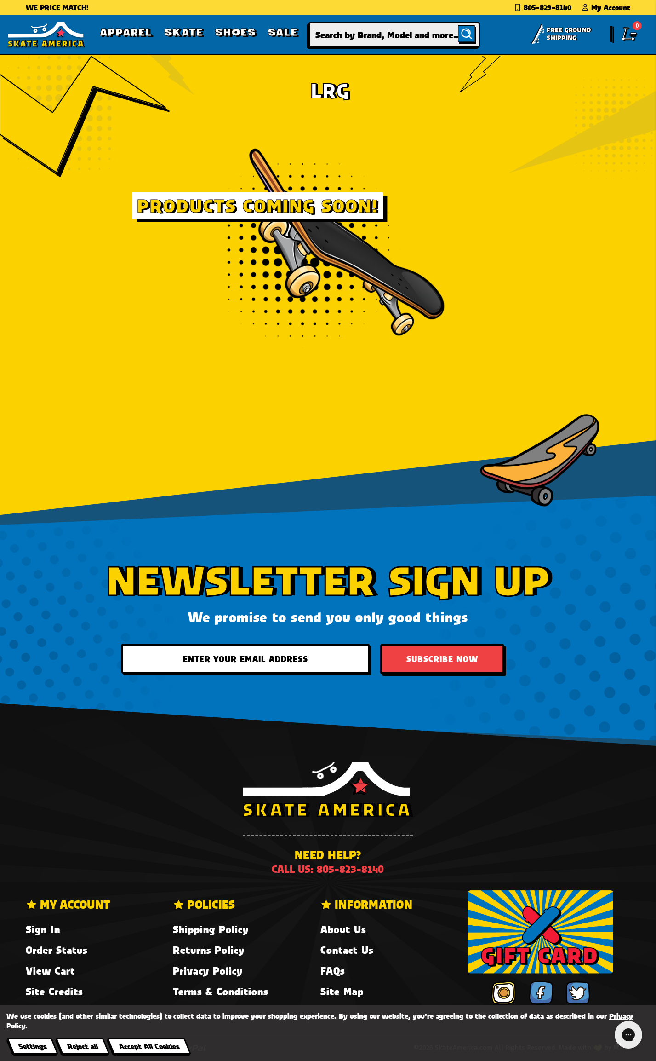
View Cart (50, 970)
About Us (343, 929)
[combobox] (394, 34)
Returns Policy (209, 950)
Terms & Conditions (220, 991)
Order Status (56, 950)
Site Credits (54, 991)
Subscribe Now (442, 659)
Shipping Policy (211, 929)
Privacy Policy (208, 970)
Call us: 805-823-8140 (328, 869)
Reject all (82, 1046)
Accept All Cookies (149, 1046)
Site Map (342, 991)
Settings (32, 1046)
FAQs (332, 970)
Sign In (43, 929)
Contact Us (346, 950)
